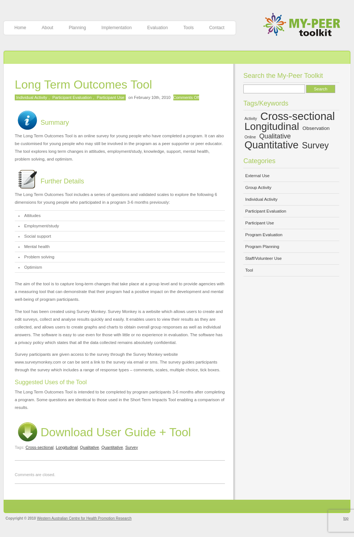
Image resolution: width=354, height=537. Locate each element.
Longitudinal (66, 447)
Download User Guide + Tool (103, 432)
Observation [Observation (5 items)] (316, 128)
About (47, 27)
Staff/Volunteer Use (263, 258)
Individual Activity (31, 97)
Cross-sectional (39, 447)
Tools (188, 27)
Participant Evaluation (71, 97)
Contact (216, 27)
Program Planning (262, 246)
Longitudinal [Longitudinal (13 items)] (271, 126)
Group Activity (258, 187)
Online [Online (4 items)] (250, 137)
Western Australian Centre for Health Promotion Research (84, 518)
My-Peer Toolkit (304, 25)
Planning (77, 27)
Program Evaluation (263, 235)
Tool (249, 270)
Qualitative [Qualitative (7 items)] (275, 136)
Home (20, 27)
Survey (131, 447)
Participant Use (110, 97)
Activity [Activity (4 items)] (250, 118)
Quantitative (112, 447)
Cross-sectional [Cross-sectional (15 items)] (297, 116)
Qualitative (89, 447)
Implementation (116, 27)
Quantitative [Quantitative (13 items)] (271, 145)
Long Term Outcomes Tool (83, 84)
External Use (257, 175)
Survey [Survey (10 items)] (315, 145)
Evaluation (157, 27)
